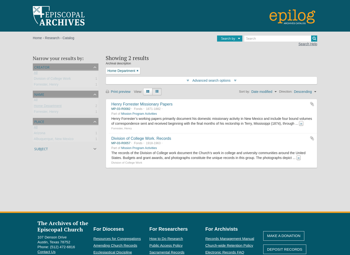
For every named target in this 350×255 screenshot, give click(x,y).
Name (39, 94)
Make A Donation (283, 236)
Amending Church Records (115, 245)
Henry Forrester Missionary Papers (142, 104)
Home (37, 38)
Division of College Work (52, 79)
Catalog (68, 38)
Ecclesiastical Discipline (112, 252)
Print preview (118, 92)
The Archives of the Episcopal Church (62, 226)
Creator (42, 66)
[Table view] (157, 91)
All (36, 74)
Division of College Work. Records (141, 138)
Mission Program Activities (139, 113)
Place (39, 121)
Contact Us (46, 252)
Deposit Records (284, 249)
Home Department (47, 107)
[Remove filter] (138, 70)
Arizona (39, 134)
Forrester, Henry (46, 85)
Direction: (285, 91)
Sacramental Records (166, 252)
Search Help (307, 44)
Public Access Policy (166, 245)
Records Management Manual (229, 239)
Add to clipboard (312, 104)
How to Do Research (166, 239)
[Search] (280, 38)
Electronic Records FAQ (224, 252)
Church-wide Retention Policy (229, 245)
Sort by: (244, 91)
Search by (228, 38)
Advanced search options (212, 80)
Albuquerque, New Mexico (53, 140)
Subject (41, 148)
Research (52, 38)
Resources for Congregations (117, 239)
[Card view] (147, 91)
